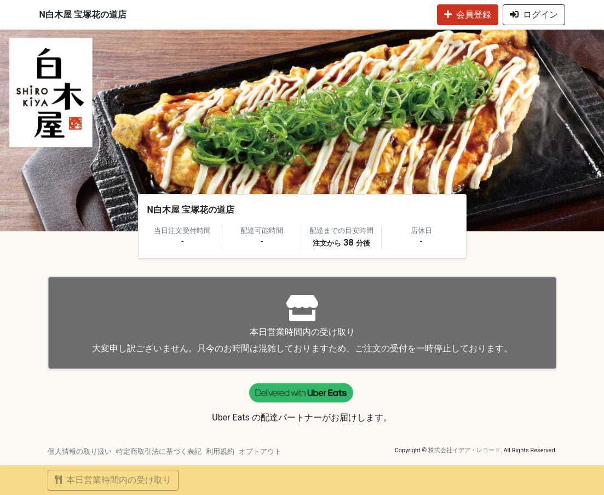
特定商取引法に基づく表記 (159, 451)
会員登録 (467, 14)
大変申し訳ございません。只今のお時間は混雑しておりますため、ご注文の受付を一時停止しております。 (302, 324)
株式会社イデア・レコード (464, 450)
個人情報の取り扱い (80, 451)
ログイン (534, 14)
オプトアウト (260, 451)
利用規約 (220, 451)
